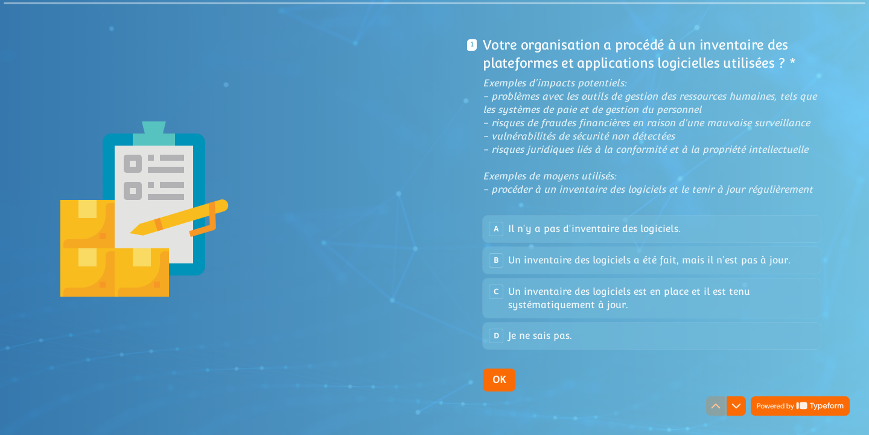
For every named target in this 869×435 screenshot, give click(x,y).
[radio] (652, 229)
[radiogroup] (652, 282)
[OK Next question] (499, 380)
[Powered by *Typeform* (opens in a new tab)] (800, 406)
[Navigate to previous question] (715, 406)
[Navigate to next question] (736, 406)
